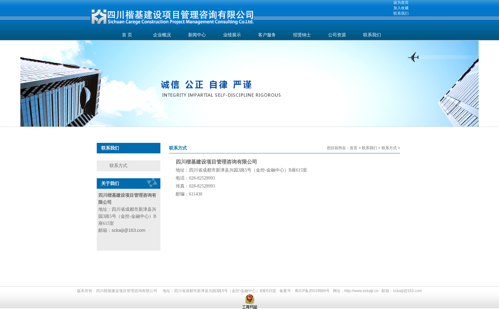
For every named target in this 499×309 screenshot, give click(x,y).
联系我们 (401, 13)
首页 (353, 148)
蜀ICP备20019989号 (312, 291)
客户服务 (267, 35)
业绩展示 (232, 35)
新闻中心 (197, 35)
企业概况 (162, 35)
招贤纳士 (302, 35)
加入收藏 (401, 8)
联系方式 (118, 165)
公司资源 (337, 35)
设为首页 (401, 2)
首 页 (127, 35)
